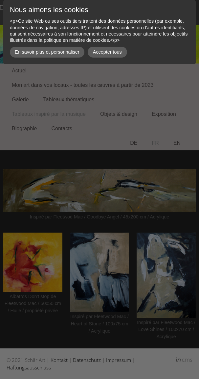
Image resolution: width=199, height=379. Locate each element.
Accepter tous (107, 52)
